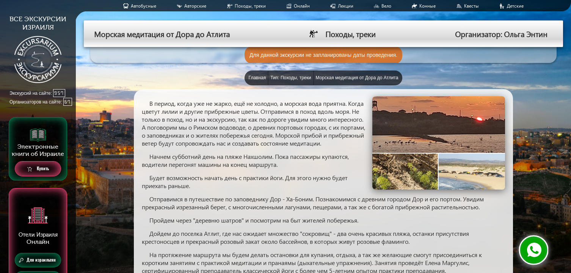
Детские (515, 6)
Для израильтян (37, 260)
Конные (427, 6)
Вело (386, 6)
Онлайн (302, 6)
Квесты (471, 6)
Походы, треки (250, 6)
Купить (38, 169)
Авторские (195, 6)
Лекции (345, 6)
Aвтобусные (143, 6)
